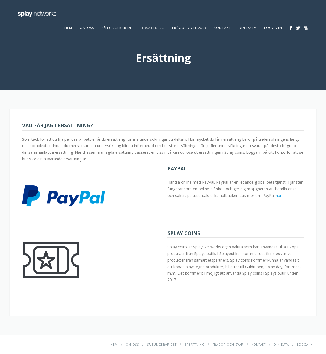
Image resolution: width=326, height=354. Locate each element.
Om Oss (87, 27)
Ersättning (153, 27)
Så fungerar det (118, 27)
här (279, 195)
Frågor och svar (189, 27)
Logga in (273, 27)
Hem (68, 27)
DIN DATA (247, 27)
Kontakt (222, 27)
